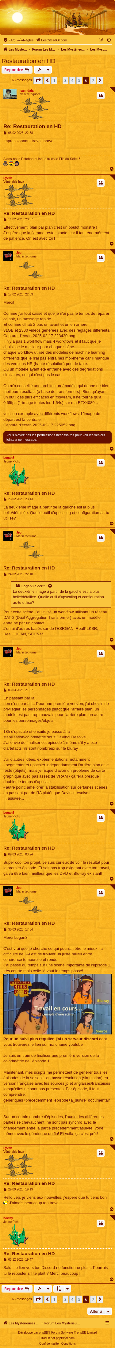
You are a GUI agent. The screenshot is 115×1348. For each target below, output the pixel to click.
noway (8, 1218)
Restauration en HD (29, 61)
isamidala (27, 90)
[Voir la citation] (50, 586)
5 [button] (79, 80)
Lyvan (7, 178)
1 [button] (54, 80)
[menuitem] (9, 40)
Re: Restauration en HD (32, 126)
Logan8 (8, 457)
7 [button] (93, 80)
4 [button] (72, 80)
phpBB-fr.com (65, 1338)
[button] (38, 80)
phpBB (43, 1332)
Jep (18, 252)
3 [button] (65, 80)
